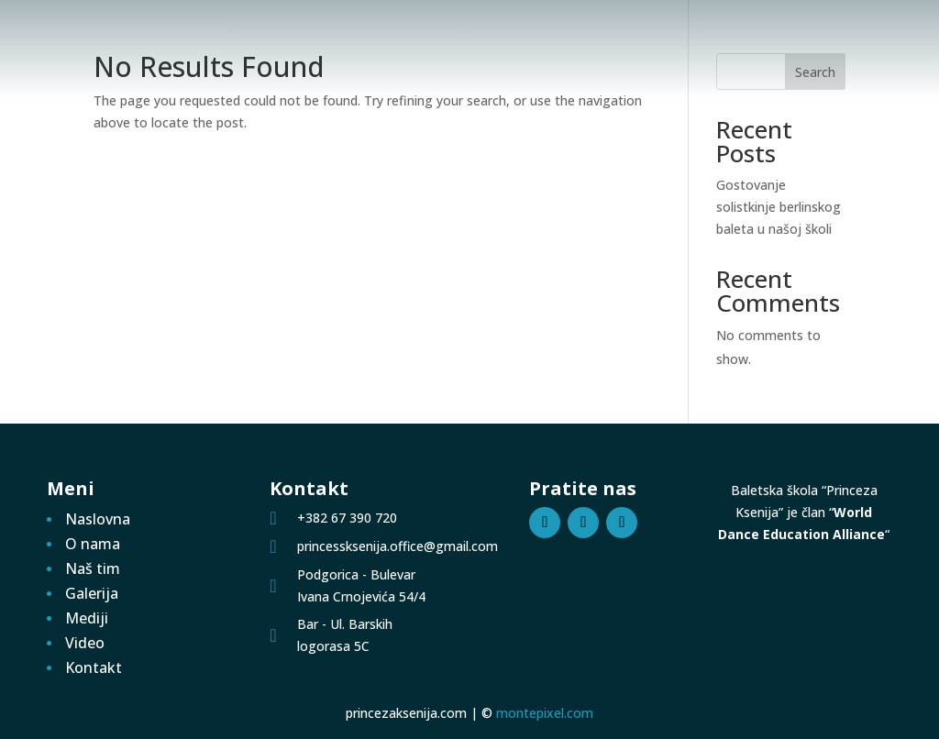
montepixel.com (544, 713)
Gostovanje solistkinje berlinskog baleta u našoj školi (778, 206)
